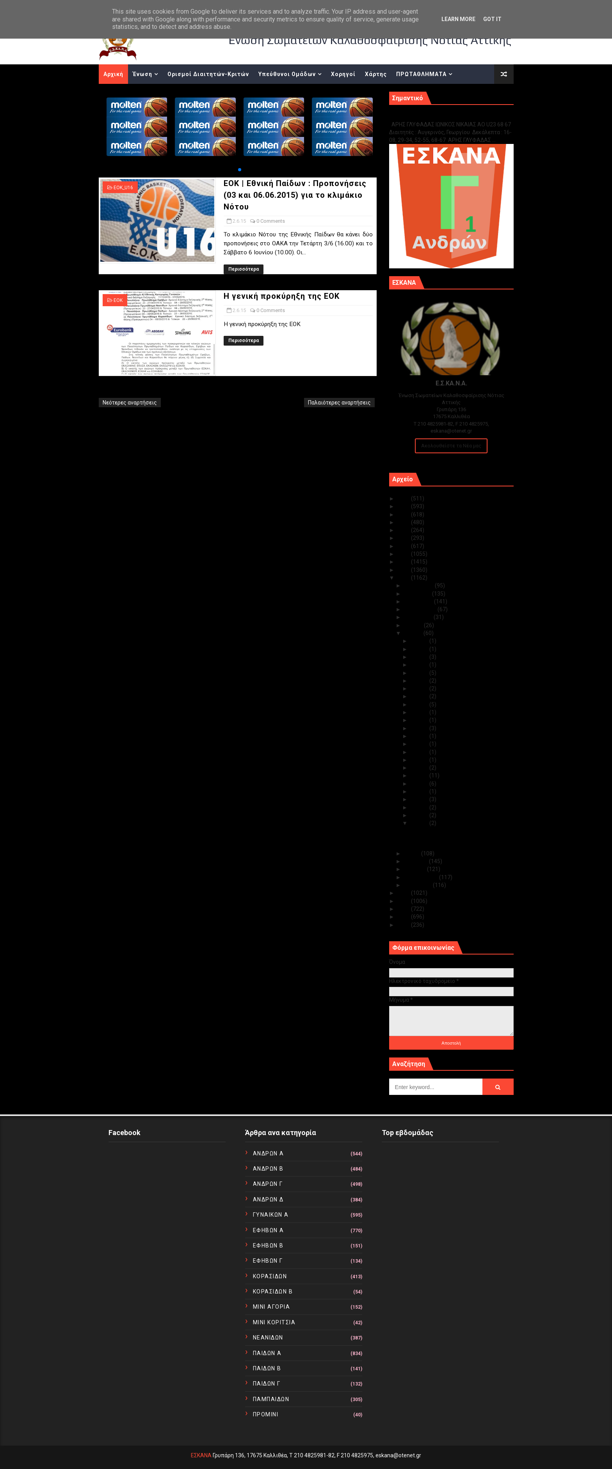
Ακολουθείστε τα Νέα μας (451, 446)
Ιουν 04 (420, 807)
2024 (404, 506)
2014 (404, 893)
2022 (404, 522)
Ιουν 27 (420, 665)
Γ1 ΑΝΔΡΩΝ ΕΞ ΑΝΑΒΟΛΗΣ (428, 116)
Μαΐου (412, 853)
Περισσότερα (243, 269)
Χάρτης (376, 74)
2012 (404, 909)
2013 (404, 901)
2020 (404, 538)
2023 (404, 514)
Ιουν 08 (420, 791)
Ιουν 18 (420, 728)
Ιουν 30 (420, 641)
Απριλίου (416, 861)
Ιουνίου (413, 633)
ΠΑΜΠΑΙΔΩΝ (271, 1399)
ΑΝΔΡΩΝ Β (268, 1169)
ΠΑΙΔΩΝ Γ (267, 1383)
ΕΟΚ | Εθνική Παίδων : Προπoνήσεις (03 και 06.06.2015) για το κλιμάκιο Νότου (295, 195)
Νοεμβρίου (418, 594)
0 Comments (270, 221)
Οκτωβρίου (419, 601)
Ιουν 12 (420, 760)
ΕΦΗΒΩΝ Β (268, 1245)
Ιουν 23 (420, 696)
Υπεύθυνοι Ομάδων (287, 74)
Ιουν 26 (420, 673)
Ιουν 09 (420, 784)
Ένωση (142, 74)
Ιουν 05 (420, 799)
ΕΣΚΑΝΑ (201, 1455)
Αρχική (113, 74)
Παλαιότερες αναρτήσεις (339, 402)
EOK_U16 (123, 187)
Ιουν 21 (420, 704)
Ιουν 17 (420, 736)
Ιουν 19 (420, 720)
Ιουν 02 (420, 823)
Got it (492, 19)
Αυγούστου (419, 617)
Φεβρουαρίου (421, 877)
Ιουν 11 (420, 768)
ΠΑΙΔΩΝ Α (267, 1353)
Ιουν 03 (420, 815)
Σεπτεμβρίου (421, 609)
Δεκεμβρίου (419, 585)
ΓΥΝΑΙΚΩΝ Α (271, 1215)
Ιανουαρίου (418, 885)
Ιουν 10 (420, 775)
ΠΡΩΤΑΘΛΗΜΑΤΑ (421, 74)
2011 (404, 917)
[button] (239, 169)
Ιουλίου (414, 625)
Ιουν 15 (420, 752)
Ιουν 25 (420, 681)
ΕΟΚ (118, 300)
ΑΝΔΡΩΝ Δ (268, 1199)
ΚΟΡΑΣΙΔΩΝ (270, 1276)
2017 (404, 562)
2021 (404, 530)
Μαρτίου (415, 869)
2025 (404, 498)
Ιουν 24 (420, 688)
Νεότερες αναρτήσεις (130, 402)
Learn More (458, 19)
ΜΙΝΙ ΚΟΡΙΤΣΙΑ (274, 1322)
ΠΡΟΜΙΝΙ (266, 1414)
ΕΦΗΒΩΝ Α (268, 1230)
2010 (404, 925)
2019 (404, 546)
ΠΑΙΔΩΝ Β (267, 1368)
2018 (404, 554)
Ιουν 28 (420, 657)
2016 (404, 570)
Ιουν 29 (420, 649)
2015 (404, 578)
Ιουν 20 (420, 712)
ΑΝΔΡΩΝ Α (268, 1153)
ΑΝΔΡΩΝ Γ (268, 1184)
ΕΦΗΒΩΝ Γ (268, 1261)
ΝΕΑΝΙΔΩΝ (268, 1337)
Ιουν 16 (420, 744)
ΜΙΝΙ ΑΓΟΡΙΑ (271, 1307)
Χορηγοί (343, 74)
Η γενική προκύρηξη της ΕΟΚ (282, 296)
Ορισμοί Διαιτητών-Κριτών (208, 74)
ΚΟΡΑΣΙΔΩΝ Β (273, 1291)
